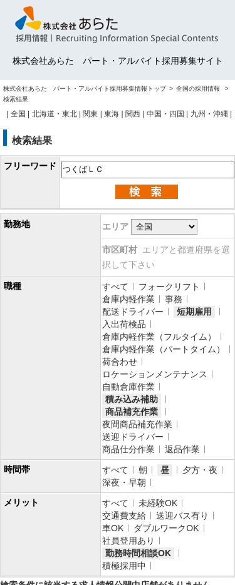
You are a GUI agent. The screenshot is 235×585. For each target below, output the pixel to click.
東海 (111, 113)
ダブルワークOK (166, 528)
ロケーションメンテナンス (154, 374)
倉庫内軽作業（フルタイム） (159, 337)
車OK (112, 528)
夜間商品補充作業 (137, 424)
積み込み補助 (131, 399)
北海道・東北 (54, 113)
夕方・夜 (199, 470)
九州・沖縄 (209, 113)
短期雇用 (194, 312)
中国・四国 (165, 113)
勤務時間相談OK (138, 553)
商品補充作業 (131, 412)
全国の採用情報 (199, 88)
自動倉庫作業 (128, 387)
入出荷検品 (124, 324)
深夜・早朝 (124, 482)
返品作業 (182, 449)
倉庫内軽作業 (128, 299)
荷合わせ (119, 362)
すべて (115, 287)
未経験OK (157, 503)
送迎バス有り (182, 516)
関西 (132, 113)
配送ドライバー (133, 312)
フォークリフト (169, 287)
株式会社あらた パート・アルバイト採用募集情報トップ (84, 88)
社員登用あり (128, 541)
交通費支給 (124, 516)
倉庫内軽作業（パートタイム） (163, 349)
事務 (173, 299)
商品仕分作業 (128, 449)
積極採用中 (124, 566)
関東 (90, 113)
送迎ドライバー (133, 437)
